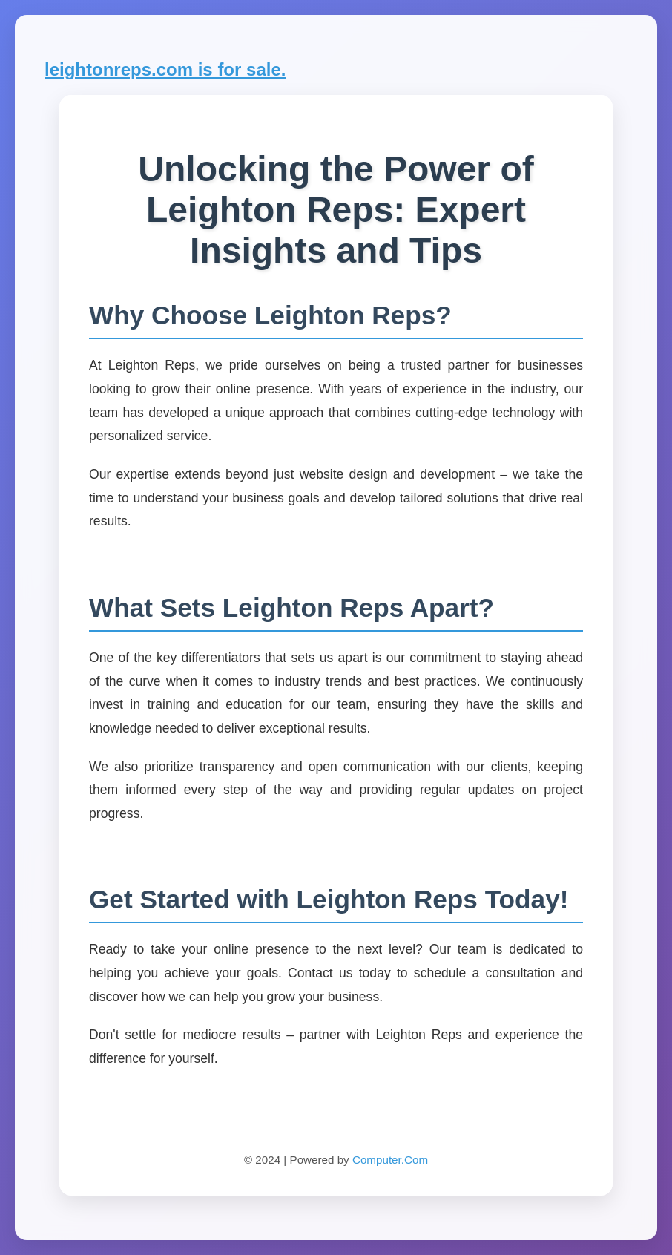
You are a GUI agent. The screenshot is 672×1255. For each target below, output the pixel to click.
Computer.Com (390, 1159)
